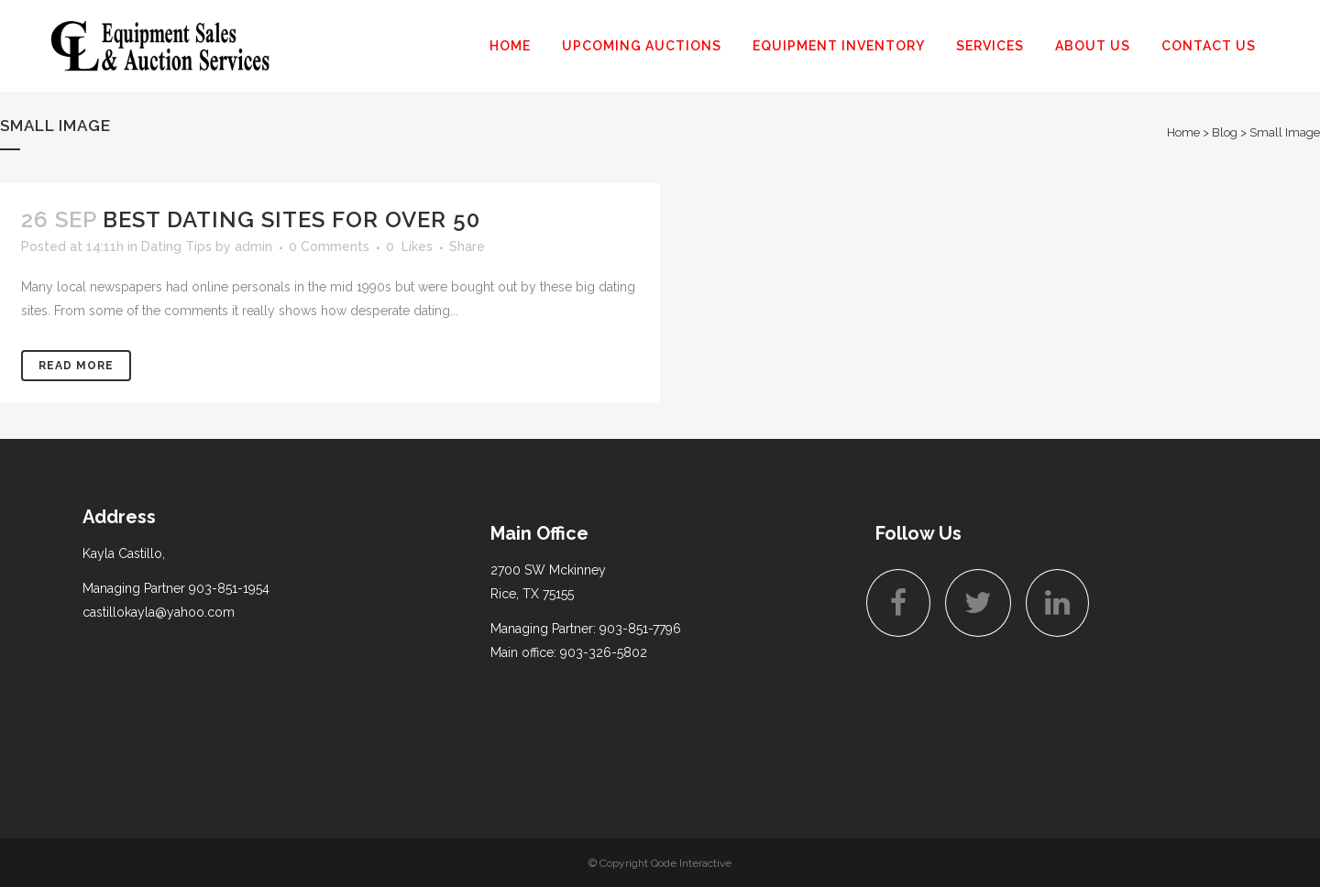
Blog (1225, 132)
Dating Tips (176, 246)
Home (1183, 132)
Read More (76, 365)
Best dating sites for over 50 (291, 219)
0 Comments (329, 246)
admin (253, 246)
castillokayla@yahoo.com (158, 612)
